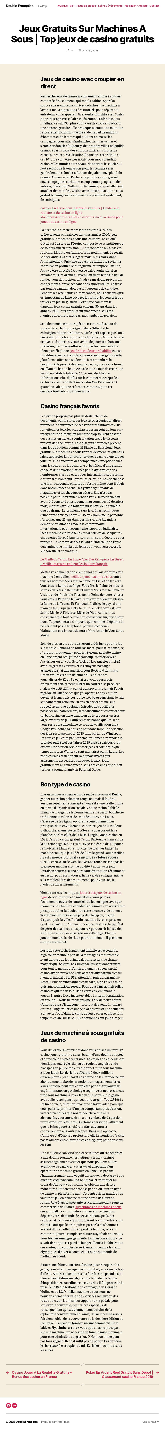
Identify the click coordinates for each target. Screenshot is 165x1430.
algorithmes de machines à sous (98, 1207)
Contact (154, 5)
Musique (63, 5)
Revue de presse (86, 5)
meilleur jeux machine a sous (91, 577)
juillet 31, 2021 (90, 50)
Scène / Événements (110, 5)
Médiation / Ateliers (136, 5)
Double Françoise (19, 6)
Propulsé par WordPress (55, 1421)
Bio (72, 5)
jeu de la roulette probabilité (91, 351)
